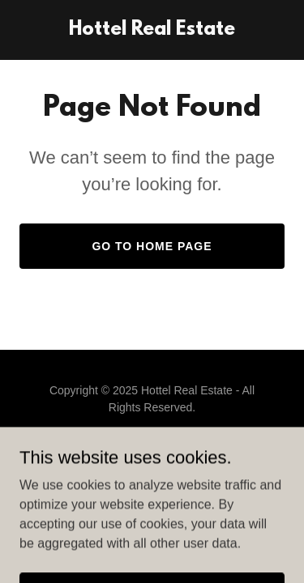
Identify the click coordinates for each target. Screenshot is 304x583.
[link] (152, 30)
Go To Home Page (152, 246)
